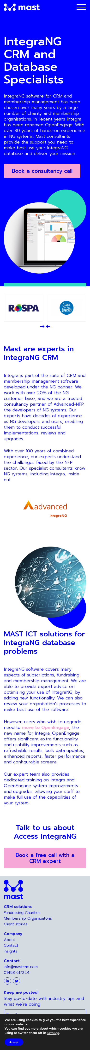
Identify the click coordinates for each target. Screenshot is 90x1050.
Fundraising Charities (22, 913)
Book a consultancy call (42, 171)
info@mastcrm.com (21, 967)
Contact (11, 945)
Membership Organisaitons (28, 918)
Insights (10, 951)
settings (54, 1033)
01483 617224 (17, 972)
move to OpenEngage (45, 727)
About (9, 940)
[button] (42, 326)
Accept (14, 1042)
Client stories (16, 924)
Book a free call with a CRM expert (45, 858)
